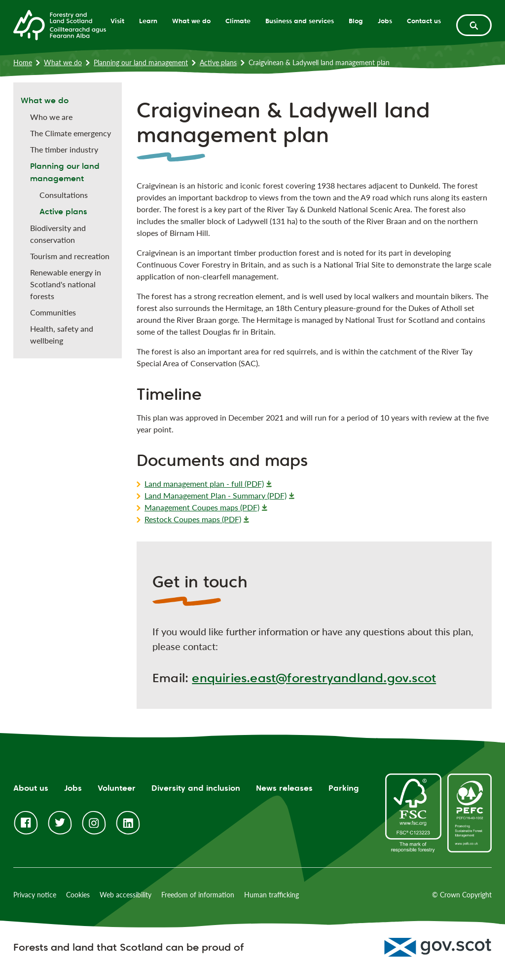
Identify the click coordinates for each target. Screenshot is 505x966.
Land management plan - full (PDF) (204, 483)
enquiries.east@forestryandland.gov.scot (314, 678)
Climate (238, 21)
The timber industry (64, 149)
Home (22, 62)
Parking (343, 788)
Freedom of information (197, 894)
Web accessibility (125, 894)
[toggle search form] (474, 25)
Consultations (63, 194)
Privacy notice (34, 894)
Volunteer (117, 788)
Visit (117, 21)
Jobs (385, 21)
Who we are (51, 116)
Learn (148, 21)
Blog (356, 21)
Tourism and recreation (69, 256)
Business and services (299, 21)
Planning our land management (141, 62)
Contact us (424, 21)
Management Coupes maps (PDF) (201, 507)
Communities (53, 312)
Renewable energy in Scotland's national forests (65, 284)
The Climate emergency (70, 133)
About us (30, 788)
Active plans (218, 62)
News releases (284, 788)
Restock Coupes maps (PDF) (192, 519)
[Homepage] (59, 24)
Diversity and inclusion (195, 788)
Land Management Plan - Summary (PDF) (215, 495)
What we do (191, 21)
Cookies (78, 894)
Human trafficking (271, 894)
